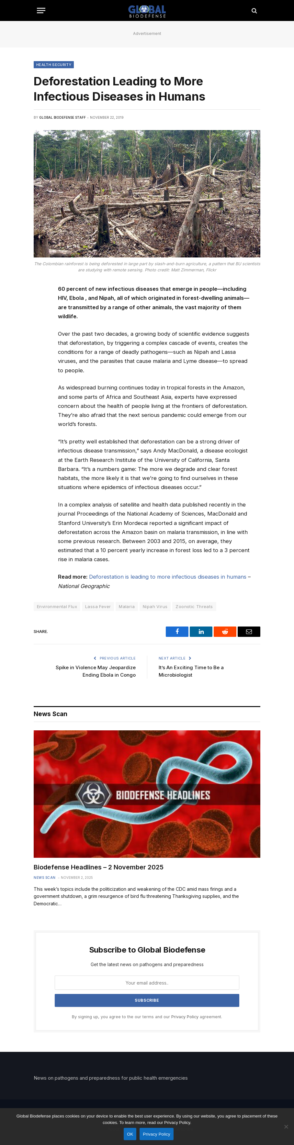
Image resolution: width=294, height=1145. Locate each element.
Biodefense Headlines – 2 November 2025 (99, 867)
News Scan (45, 877)
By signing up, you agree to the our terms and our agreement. (147, 1016)
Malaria (127, 606)
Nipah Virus (155, 606)
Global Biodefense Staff (62, 117)
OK (130, 1134)
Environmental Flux (57, 606)
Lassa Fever (98, 606)
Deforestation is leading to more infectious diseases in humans (167, 576)
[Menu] (41, 10)
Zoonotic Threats (194, 606)
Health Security (53, 64)
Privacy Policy (184, 1016)
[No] (286, 1126)
